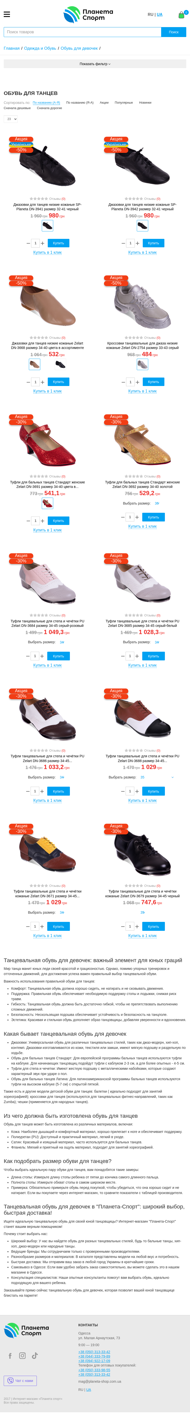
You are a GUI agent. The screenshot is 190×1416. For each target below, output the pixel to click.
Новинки (145, 102)
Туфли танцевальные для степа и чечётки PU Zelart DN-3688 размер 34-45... (142, 758)
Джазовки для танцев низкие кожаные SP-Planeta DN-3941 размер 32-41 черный (47, 207)
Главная (12, 48)
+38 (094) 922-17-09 (94, 1361)
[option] (47, 225)
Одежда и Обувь (40, 48)
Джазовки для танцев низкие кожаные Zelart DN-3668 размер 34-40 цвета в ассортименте (47, 345)
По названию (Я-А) (80, 102)
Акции (104, 102)
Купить (58, 243)
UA (159, 14)
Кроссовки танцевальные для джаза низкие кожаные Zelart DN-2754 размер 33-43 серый (142, 345)
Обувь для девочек (79, 48)
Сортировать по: (17, 103)
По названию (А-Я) (46, 102)
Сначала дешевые (17, 108)
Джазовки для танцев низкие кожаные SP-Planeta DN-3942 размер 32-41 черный (142, 207)
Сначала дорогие (49, 108)
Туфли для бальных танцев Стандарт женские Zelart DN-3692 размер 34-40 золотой (142, 484)
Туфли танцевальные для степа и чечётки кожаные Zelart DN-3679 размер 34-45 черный (142, 893)
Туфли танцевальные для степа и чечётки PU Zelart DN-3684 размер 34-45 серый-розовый (47, 623)
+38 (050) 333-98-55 (94, 1370)
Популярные (124, 102)
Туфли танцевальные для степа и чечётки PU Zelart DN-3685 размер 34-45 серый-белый (142, 623)
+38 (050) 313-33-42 (94, 1352)
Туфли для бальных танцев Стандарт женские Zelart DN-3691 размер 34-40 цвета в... (47, 484)
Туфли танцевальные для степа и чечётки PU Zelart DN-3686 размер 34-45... (47, 758)
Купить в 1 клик (47, 252)
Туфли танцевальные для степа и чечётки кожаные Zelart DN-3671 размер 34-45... (48, 893)
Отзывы (57, 199)
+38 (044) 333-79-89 (94, 1356)
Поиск (174, 32)
